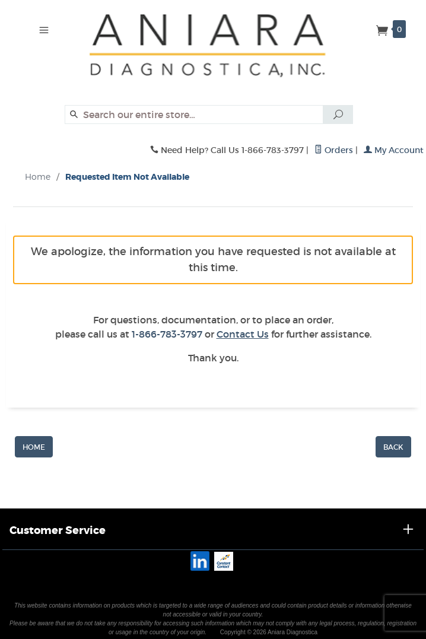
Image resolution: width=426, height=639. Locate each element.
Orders (333, 150)
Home (37, 176)
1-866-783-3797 (167, 334)
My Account (394, 150)
